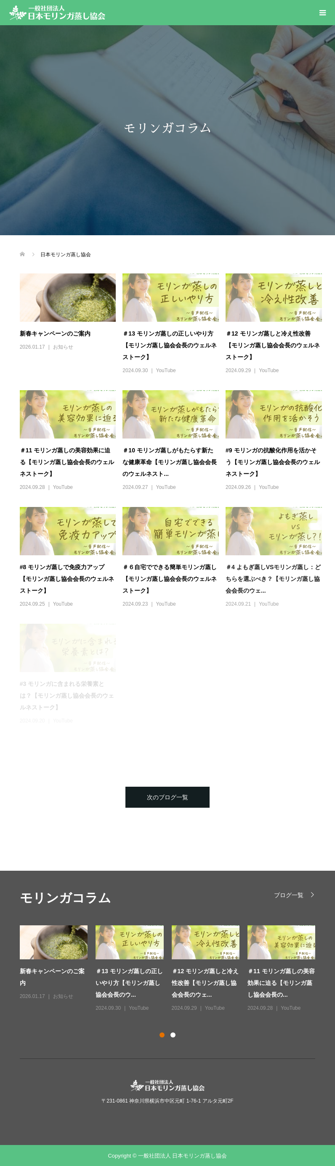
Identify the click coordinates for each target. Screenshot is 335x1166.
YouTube (166, 370)
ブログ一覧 (288, 895)
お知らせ (63, 347)
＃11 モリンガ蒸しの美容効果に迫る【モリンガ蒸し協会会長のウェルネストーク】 (67, 462)
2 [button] (172, 1034)
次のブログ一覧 (167, 797)
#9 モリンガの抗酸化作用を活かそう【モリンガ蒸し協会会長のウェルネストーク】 (273, 462)
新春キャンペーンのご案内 (55, 333)
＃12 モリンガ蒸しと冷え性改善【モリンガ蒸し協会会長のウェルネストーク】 (273, 345)
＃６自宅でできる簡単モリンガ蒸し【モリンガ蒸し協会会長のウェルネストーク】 (169, 579)
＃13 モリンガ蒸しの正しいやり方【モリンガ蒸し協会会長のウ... (129, 983)
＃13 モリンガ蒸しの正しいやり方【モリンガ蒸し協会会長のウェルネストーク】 (169, 345)
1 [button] (162, 1034)
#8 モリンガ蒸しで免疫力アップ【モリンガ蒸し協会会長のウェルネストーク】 (67, 579)
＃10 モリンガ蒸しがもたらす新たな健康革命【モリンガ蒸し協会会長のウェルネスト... (169, 462)
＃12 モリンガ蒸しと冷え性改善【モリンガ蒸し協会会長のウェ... (205, 983)
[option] (172, 969)
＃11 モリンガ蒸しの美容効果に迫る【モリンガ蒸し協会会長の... (280, 983)
